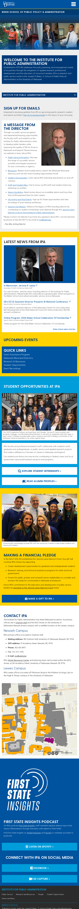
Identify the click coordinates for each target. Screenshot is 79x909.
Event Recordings (12, 368)
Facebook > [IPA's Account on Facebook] (39, 867)
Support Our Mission (17, 206)
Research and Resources (25, 894)
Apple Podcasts (34, 832)
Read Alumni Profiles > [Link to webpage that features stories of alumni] (39, 481)
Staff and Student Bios (18, 185)
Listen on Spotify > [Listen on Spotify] (40, 846)
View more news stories (64, 329)
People (41, 894)
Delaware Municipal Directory (18, 358)
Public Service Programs (18, 157)
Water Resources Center (18, 660)
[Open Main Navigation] (73, 4)
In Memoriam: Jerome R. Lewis (19, 285)
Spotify (48, 832)
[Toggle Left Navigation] (75, 95)
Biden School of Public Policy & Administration (33, 12)
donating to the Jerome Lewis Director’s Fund (33, 587)
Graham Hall (21, 622)
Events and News (8, 898)
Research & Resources (14, 361)
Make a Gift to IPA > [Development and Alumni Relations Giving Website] (39, 598)
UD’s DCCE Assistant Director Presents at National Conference (36, 301)
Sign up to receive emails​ (34, 115)
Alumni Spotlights (15, 192)
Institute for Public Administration (24, 95)
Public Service (7, 894)
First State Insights (27, 825)
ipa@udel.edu (20, 656)
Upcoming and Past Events (20, 199)
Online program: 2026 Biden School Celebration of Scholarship (36, 317)
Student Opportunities (17, 178)
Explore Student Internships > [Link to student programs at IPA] (39, 470)
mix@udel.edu (45, 220)
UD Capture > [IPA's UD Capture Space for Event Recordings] (39, 878)
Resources (12, 170)
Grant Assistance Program (17, 354)
